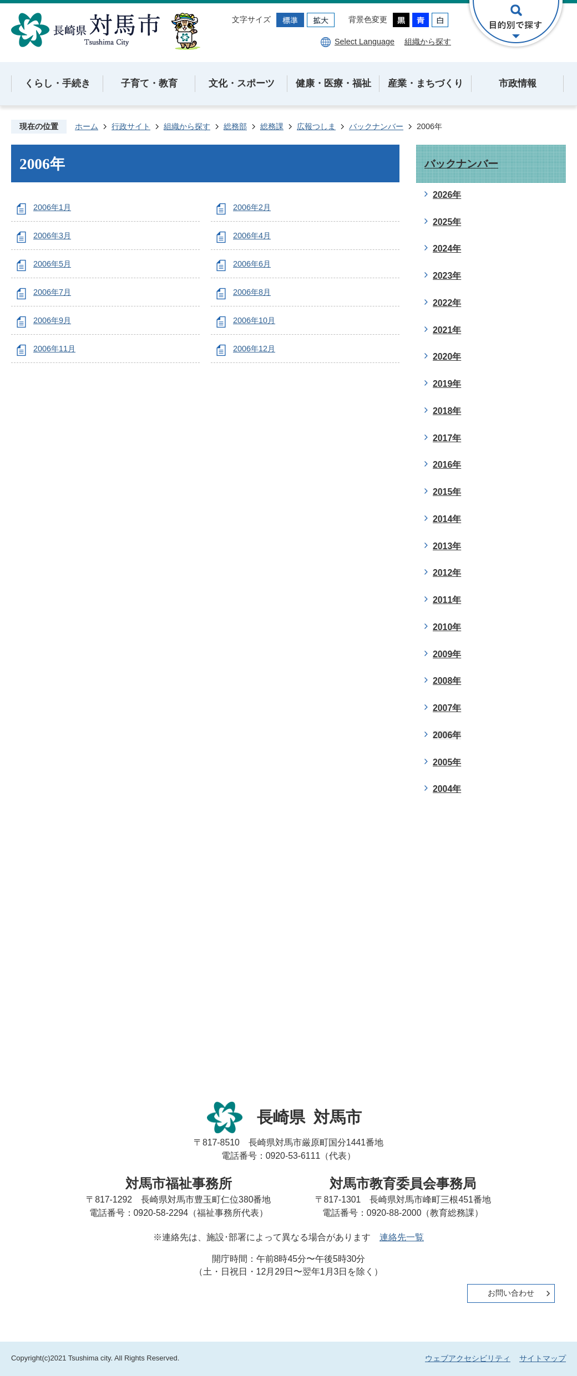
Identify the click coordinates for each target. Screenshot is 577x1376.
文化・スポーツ (242, 83)
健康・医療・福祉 (333, 83)
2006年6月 (252, 263)
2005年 (447, 762)
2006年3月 (52, 235)
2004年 (447, 789)
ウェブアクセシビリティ (467, 1358)
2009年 (447, 654)
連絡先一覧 (401, 1237)
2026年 (447, 195)
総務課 (272, 126)
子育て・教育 (149, 83)
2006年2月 (252, 207)
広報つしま (316, 126)
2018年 (447, 411)
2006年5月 (52, 263)
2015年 (447, 492)
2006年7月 (52, 292)
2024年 (447, 248)
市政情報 (517, 83)
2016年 (447, 464)
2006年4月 (252, 235)
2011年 (447, 600)
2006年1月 (52, 207)
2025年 (447, 222)
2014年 (447, 519)
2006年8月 (252, 292)
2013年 (447, 546)
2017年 (447, 438)
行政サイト (131, 126)
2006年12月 (254, 348)
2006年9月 (52, 320)
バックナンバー (376, 126)
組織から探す (427, 41)
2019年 (447, 383)
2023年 (447, 275)
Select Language (364, 41)
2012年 (447, 572)
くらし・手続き (57, 83)
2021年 (447, 330)
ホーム (86, 126)
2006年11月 (54, 348)
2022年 (447, 303)
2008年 (447, 681)
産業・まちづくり (425, 83)
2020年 (447, 356)
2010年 (447, 627)
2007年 (447, 708)
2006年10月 (254, 320)
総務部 (235, 126)
